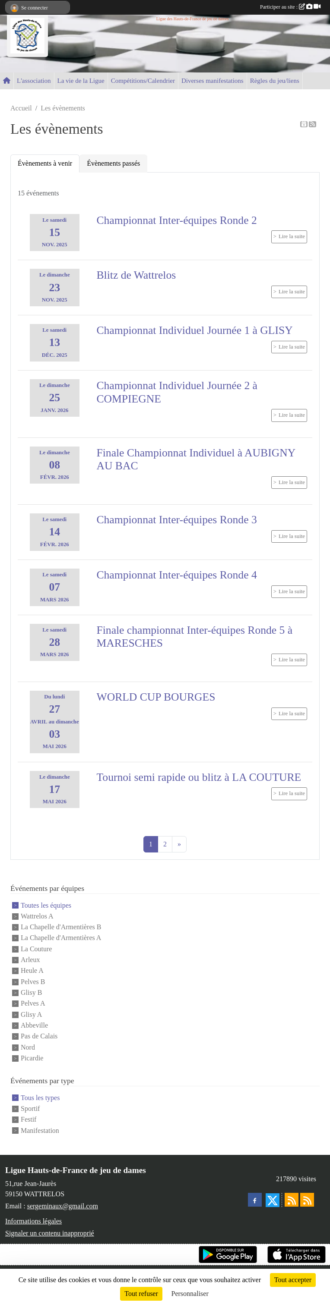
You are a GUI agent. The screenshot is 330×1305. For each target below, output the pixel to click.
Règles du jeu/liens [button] (274, 80)
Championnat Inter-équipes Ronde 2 (177, 220)
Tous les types (40, 1097)
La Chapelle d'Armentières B (61, 927)
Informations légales (33, 1221)
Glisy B (31, 992)
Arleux (30, 959)
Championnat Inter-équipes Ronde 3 (177, 519)
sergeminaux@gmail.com (62, 1206)
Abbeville (34, 1025)
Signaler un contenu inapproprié (49, 1233)
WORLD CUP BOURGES (156, 697)
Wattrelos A (37, 916)
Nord (28, 1047)
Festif (28, 1119)
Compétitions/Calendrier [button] (143, 80)
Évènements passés (113, 163)
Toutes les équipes (46, 905)
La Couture (36, 949)
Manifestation (40, 1130)
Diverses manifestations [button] (212, 80)
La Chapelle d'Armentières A (61, 938)
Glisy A (31, 1014)
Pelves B (33, 981)
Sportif (30, 1108)
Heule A (32, 971)
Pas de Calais (39, 1036)
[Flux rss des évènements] (307, 1200)
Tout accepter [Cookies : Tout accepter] (292, 1279)
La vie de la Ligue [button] (81, 80)
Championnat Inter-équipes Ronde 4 (177, 575)
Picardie (32, 1058)
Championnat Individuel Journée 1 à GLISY (195, 330)
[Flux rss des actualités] (291, 1200)
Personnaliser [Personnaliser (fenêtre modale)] (190, 1293)
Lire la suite (292, 236)
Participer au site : (290, 7)
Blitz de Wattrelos (136, 275)
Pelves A (33, 1003)
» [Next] (179, 844)
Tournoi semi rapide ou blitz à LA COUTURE (199, 777)
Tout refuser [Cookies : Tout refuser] (141, 1293)
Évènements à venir (45, 163)
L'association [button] (34, 80)
